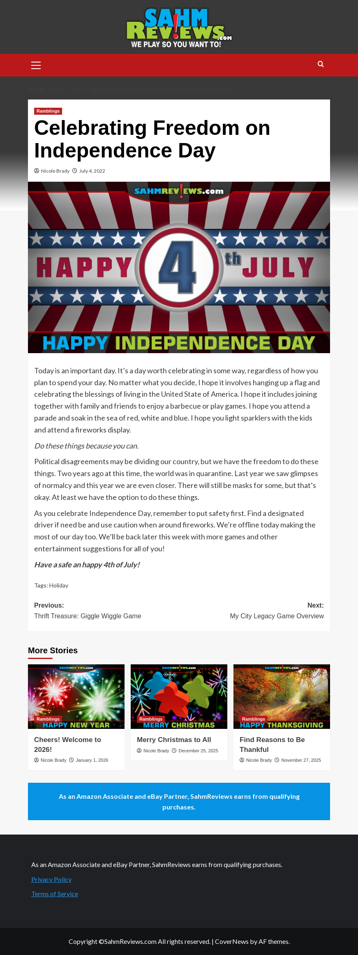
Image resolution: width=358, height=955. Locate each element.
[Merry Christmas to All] (179, 696)
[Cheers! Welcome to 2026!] (76, 696)
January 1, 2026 (92, 760)
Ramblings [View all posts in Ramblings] (48, 111)
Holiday (58, 585)
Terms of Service (54, 893)
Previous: (106, 611)
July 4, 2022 (92, 171)
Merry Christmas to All (174, 740)
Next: (251, 611)
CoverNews (232, 941)
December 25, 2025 (198, 750)
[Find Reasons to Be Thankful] (281, 696)
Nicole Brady (55, 171)
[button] (36, 64)
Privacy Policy (51, 879)
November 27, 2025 (301, 760)
